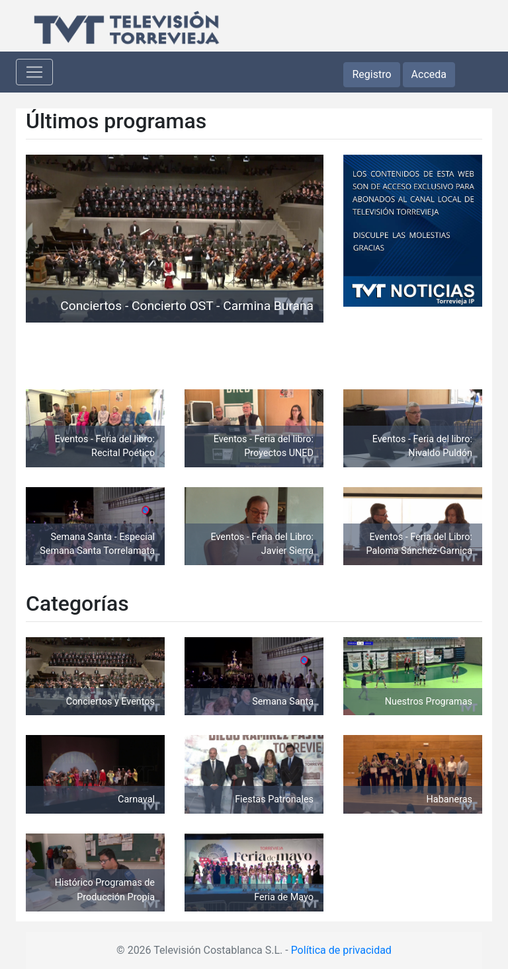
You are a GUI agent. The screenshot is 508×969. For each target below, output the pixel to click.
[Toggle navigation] (34, 72)
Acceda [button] (428, 74)
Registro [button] (371, 74)
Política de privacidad (341, 950)
